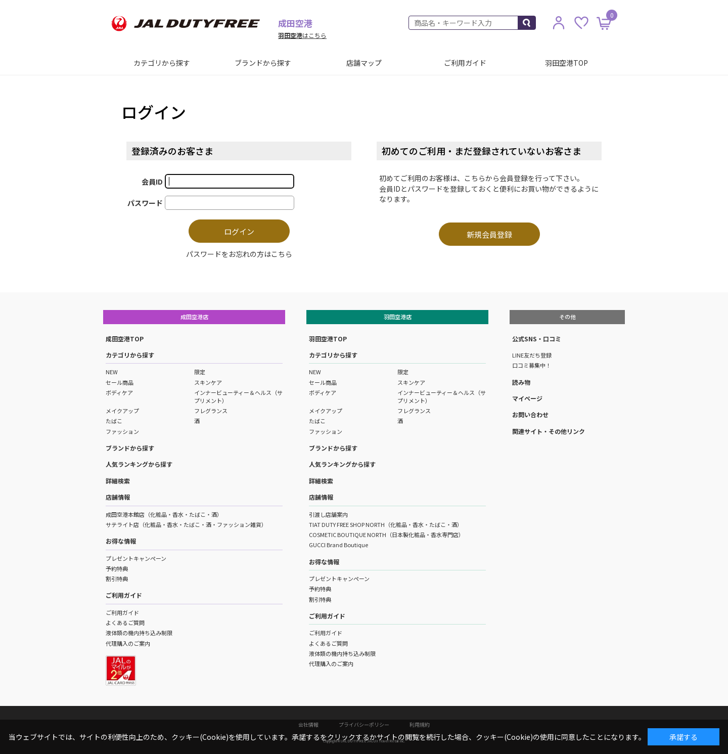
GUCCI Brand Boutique (338, 545)
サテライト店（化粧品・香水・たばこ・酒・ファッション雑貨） (186, 524)
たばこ (114, 421)
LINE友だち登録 (532, 355)
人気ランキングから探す (139, 464)
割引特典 (117, 578)
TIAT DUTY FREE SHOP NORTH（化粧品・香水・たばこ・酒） (386, 524)
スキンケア (208, 382)
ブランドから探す (263, 63)
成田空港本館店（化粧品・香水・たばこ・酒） (164, 514)
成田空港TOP (125, 338)
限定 (199, 372)
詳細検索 (118, 480)
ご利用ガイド (465, 63)
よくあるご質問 (125, 622)
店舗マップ (364, 63)
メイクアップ (122, 411)
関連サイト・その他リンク (548, 431)
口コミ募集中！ (531, 365)
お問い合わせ (530, 414)
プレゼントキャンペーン (136, 558)
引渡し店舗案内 (328, 514)
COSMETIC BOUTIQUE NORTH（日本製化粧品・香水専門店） (386, 534)
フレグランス (211, 411)
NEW (112, 372)
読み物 (521, 382)
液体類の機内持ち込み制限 (139, 633)
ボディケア (119, 392)
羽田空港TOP (566, 63)
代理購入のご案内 (128, 643)
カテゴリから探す (161, 63)
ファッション (122, 431)
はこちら (302, 35)
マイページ (527, 398)
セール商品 (119, 382)
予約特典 (117, 568)
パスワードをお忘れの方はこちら (239, 254)
